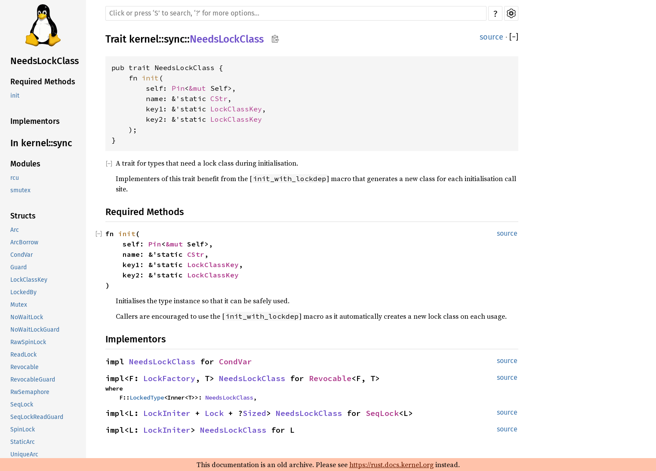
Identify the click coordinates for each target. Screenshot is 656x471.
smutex (20, 190)
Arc (14, 230)
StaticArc (22, 442)
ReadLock (23, 354)
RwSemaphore (29, 392)
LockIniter (167, 413)
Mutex (18, 304)
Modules (25, 164)
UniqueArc (24, 454)
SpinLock (22, 429)
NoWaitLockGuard (34, 329)
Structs (23, 216)
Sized (254, 413)
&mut (199, 88)
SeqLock (21, 404)
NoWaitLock (26, 317)
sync (174, 39)
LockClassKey (28, 279)
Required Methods (42, 81)
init (14, 95)
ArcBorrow (24, 242)
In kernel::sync (41, 143)
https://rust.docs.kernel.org (391, 464)
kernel (144, 39)
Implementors (35, 121)
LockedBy (23, 292)
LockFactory (169, 378)
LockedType (146, 397)
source (491, 37)
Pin (178, 88)
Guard (18, 267)
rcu (14, 178)
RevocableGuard (32, 379)
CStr (219, 98)
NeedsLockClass (44, 61)
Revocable (24, 367)
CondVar (21, 255)
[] (513, 37)
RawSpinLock (28, 342)
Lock (214, 413)
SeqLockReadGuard (36, 417)
